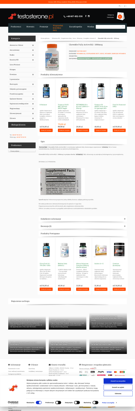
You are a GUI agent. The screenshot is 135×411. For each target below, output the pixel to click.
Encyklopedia (75, 26)
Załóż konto (110, 17)
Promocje (44, 26)
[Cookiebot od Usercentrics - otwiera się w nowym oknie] (13, 407)
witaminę (105, 147)
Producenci (16, 26)
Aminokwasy (14, 50)
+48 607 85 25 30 (17, 135)
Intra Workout (15, 65)
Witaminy (79, 38)
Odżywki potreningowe (18, 89)
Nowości (30, 26)
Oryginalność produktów (15, 379)
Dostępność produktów (14, 374)
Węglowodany (15, 108)
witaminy (79, 154)
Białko (12, 55)
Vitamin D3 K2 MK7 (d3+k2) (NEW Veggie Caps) (63, 107)
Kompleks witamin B (89, 38)
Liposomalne (14, 79)
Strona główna (45, 38)
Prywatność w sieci (14, 368)
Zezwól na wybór (118, 392)
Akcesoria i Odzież (16, 45)
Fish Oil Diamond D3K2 (119, 105)
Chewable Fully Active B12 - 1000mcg (108, 38)
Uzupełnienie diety (66, 38)
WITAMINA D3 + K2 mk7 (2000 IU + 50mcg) (82, 106)
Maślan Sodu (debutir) (62, 264)
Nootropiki (14, 84)
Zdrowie (13, 118)
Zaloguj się (111, 15)
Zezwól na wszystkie (118, 385)
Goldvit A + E (98, 264)
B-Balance (43, 105)
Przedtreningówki (16, 94)
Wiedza (90, 26)
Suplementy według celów (19, 104)
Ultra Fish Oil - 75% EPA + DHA (45, 264)
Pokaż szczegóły (108, 407)
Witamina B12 (56, 38)
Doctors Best (81, 51)
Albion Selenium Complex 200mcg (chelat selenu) (82, 265)
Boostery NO (14, 60)
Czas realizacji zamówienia (16, 371)
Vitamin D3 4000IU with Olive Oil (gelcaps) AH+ (101, 106)
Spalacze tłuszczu (16, 99)
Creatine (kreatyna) (116, 264)
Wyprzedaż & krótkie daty (58, 27)
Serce (74, 38)
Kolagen (13, 69)
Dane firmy (32, 368)
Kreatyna (13, 74)
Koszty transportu (13, 377)
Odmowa (118, 398)
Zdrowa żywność (15, 113)
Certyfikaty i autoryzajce (35, 371)
